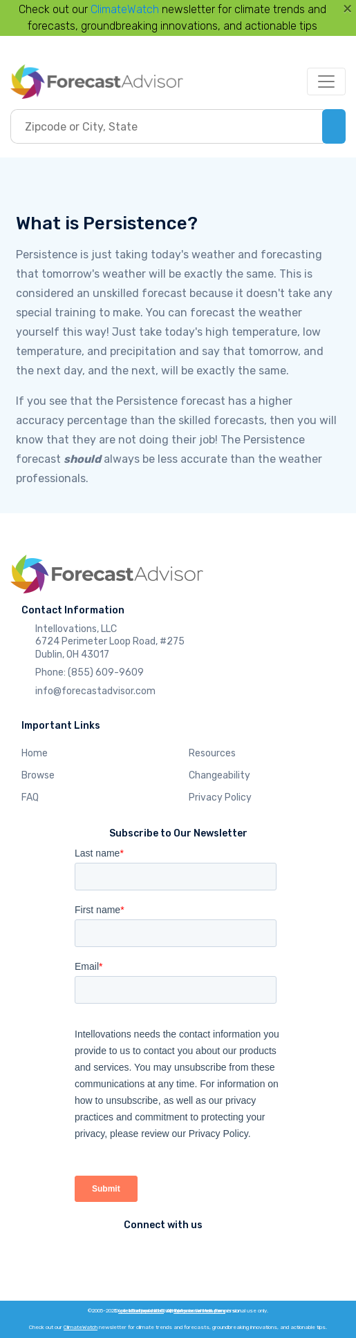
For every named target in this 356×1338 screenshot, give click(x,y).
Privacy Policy (220, 797)
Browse (38, 775)
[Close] (347, 8)
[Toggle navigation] (326, 81)
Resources (212, 753)
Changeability (219, 775)
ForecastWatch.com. (199, 1311)
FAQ (30, 797)
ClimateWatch (125, 9)
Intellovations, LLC (141, 1311)
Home (34, 753)
